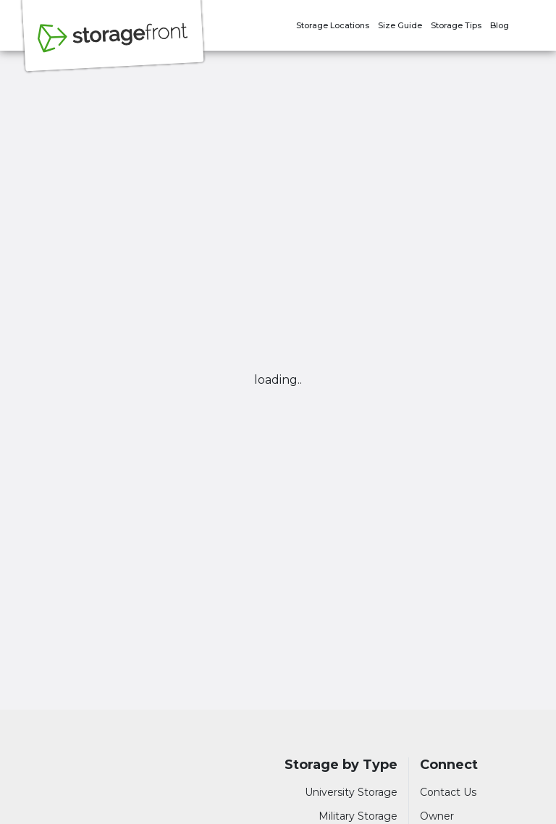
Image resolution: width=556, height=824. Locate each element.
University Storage (351, 792)
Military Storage (358, 816)
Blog (499, 25)
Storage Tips (456, 25)
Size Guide (400, 25)
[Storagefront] (113, 45)
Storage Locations (332, 25)
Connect (449, 765)
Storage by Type (341, 765)
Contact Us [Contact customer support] (448, 792)
